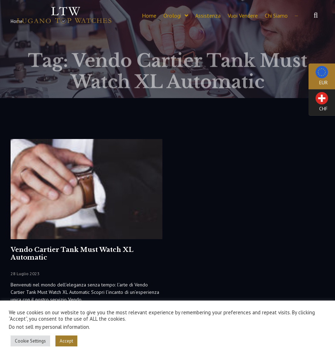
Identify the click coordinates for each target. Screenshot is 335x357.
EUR (318, 78)
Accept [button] (66, 341)
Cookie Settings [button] (30, 341)
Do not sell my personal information (49, 326)
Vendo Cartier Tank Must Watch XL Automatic (72, 253)
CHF (318, 104)
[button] (316, 16)
